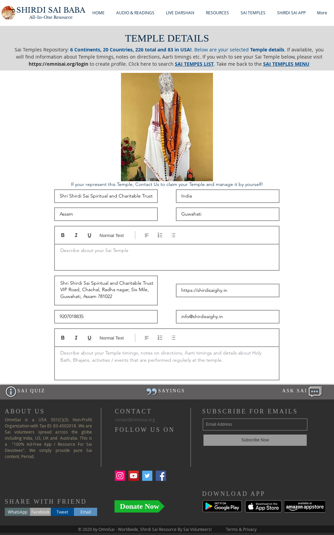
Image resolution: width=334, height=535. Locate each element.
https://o (39, 64)
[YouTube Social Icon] (133, 476)
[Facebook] (40, 512)
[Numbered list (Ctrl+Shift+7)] (160, 235)
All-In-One (51, 17)
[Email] (85, 512)
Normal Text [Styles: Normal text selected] (112, 235)
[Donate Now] (140, 506)
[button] (135, 12)
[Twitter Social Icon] (147, 476)
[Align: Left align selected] (147, 235)
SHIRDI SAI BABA (50, 10)
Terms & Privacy (241, 529)
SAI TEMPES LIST (194, 64)
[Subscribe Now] (255, 440)
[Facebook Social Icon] (161, 476)
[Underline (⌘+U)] (89, 235)
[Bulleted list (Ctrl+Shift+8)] (173, 235)
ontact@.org (135, 419)
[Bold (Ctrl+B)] (63, 235)
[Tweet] (62, 512)
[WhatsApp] (17, 512)
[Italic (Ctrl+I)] (76, 235)
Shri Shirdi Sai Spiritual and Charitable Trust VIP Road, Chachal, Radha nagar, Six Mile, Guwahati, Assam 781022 (106, 290)
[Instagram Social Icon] (120, 476)
